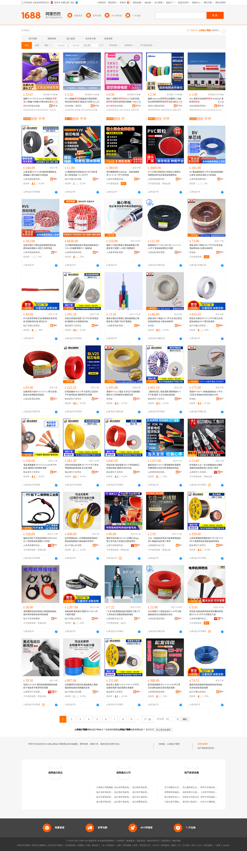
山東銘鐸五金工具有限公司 (157, 545)
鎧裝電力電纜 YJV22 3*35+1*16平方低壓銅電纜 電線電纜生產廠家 (122, 686)
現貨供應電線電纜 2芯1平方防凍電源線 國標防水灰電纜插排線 (81, 320)
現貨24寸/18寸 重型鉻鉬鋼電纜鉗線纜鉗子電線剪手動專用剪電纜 (40, 686)
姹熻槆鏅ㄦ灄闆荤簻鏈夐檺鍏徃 (74, 106)
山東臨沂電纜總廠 (104, 787)
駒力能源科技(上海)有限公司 (177, 797)
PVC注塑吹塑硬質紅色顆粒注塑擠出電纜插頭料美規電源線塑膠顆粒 (164, 173)
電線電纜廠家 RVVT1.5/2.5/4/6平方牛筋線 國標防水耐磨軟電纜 (40, 466)
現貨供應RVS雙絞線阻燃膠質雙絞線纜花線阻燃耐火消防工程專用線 (39, 246)
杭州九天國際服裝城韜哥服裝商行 (216, 802)
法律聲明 (120, 841)
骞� (55, 105)
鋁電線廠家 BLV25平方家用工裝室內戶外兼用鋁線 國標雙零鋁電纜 (81, 393)
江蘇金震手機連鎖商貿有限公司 (178, 802)
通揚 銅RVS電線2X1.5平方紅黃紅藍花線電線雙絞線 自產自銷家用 (165, 320)
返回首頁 (150, 729)
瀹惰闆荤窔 (166, 110)
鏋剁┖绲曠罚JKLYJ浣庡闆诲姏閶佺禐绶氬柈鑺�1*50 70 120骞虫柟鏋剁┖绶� (123, 100)
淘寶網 (80, 845)
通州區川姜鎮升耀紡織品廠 (195, 802)
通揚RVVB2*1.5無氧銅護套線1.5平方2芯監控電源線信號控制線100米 (206, 393)
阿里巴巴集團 (23, 845)
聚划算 (95, 845)
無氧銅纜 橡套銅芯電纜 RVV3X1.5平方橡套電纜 (81, 613)
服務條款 (130, 841)
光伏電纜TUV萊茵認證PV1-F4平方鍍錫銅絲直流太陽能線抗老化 (164, 613)
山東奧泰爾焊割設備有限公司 (32, 545)
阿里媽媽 (127, 845)
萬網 (173, 845)
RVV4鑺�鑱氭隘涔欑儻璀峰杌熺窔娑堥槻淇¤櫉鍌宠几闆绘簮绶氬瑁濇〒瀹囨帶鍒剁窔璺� (82, 100)
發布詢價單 (203, 744)
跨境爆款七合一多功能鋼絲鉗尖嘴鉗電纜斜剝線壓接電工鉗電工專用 (205, 466)
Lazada (226, 845)
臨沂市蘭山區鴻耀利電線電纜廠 (74, 179)
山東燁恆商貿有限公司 (74, 252)
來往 (193, 845)
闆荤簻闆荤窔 (154, 110)
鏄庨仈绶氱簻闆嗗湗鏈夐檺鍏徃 (157, 106)
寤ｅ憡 (55, 102)
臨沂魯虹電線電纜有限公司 (126, 792)
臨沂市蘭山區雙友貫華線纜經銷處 (32, 325)
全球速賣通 (70, 845)
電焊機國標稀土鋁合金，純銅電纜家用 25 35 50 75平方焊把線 (122, 173)
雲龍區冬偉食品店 (191, 797)
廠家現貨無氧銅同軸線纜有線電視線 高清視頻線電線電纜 (205, 686)
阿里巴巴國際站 (39, 845)
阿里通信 (165, 845)
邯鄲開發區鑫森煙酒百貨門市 (177, 792)
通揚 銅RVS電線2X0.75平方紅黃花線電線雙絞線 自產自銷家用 (205, 246)
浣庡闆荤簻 (124, 110)
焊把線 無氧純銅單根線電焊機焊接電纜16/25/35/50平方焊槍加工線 (206, 613)
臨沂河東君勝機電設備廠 (32, 618)
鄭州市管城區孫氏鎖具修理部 (214, 787)
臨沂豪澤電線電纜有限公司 (108, 802)
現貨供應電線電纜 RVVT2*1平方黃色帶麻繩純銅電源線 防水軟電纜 (82, 466)
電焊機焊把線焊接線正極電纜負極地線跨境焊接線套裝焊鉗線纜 (39, 613)
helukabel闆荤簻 (209, 110)
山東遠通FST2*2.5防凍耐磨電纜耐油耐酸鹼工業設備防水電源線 (39, 173)
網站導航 (176, 841)
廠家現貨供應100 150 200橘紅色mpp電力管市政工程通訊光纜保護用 (122, 539)
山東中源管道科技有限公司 (115, 545)
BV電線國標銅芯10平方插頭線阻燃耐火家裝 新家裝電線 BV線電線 (206, 173)
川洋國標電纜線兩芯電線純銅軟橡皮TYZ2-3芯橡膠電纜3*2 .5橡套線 (82, 246)
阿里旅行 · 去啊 (114, 845)
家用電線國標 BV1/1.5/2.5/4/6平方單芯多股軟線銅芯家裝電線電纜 (164, 686)
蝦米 (135, 845)
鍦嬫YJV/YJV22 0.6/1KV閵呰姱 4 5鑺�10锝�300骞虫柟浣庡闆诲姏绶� (40, 100)
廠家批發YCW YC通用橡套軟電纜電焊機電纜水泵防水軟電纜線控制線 (164, 466)
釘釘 (199, 845)
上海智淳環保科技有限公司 (213, 792)
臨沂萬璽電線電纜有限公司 (144, 802)
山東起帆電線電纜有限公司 (157, 252)
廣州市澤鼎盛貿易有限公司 (213, 797)
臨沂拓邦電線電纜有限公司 (144, 792)
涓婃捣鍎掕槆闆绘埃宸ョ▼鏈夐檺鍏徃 (198, 106)
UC (179, 845)
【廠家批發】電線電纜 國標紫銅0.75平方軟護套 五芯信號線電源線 (164, 393)
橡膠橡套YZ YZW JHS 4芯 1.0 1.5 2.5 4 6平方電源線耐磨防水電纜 (164, 246)
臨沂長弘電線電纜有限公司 (144, 797)
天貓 (88, 845)
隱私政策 (141, 841)
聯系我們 (166, 841)
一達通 (217, 845)
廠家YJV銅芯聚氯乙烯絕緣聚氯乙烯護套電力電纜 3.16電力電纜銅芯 (122, 246)
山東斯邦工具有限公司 (198, 472)
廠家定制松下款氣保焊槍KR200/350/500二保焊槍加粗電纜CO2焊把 (40, 539)
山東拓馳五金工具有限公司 (115, 618)
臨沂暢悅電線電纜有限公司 (144, 787)
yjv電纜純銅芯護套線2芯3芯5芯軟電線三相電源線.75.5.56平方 (81, 173)
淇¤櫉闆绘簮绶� (72, 110)
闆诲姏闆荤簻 (29, 110)
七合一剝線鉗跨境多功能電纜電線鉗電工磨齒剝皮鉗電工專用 (164, 539)
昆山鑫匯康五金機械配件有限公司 (198, 787)
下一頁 (147, 719)
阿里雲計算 (145, 845)
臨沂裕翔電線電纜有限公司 (126, 787)
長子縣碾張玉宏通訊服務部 (176, 787)
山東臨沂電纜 (173, 744)
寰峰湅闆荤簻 (195, 110)
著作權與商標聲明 (105, 841)
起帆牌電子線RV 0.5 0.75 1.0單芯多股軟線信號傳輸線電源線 (40, 393)
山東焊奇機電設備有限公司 (115, 179)
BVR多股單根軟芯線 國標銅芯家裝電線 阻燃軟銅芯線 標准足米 (40, 320)
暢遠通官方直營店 (73, 325)
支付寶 (186, 845)
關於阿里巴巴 (153, 841)
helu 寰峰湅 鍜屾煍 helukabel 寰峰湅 (206, 100)
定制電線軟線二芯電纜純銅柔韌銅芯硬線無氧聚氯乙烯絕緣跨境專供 (81, 539)
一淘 (102, 845)
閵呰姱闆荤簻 (42, 110)
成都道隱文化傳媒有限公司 (195, 792)
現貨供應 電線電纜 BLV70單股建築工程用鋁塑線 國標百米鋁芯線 (123, 466)
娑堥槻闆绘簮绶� (89, 110)
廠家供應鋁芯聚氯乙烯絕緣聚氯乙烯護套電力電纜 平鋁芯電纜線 (122, 320)
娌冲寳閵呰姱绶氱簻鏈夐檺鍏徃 (115, 106)
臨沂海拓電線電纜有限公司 (108, 792)
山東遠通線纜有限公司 (32, 179)
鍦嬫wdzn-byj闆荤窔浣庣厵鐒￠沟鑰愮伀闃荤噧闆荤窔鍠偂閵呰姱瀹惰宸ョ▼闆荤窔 (164, 100)
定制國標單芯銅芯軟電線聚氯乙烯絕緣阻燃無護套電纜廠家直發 (81, 686)
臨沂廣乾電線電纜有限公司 (126, 797)
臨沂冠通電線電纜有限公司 (108, 797)
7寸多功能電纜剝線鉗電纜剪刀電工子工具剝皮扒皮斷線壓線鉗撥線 (123, 613)
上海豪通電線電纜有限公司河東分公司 (115, 252)
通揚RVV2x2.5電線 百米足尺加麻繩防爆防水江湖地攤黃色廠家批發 (123, 393)
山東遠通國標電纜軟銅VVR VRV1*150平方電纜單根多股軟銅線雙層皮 (206, 539)
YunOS (155, 845)
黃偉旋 (192, 252)
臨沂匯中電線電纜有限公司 (126, 802)
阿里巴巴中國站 (55, 845)
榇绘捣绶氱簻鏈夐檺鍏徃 (32, 106)
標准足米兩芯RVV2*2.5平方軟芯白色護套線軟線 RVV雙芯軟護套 (206, 320)
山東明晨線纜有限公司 (157, 179)
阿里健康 (208, 845)
